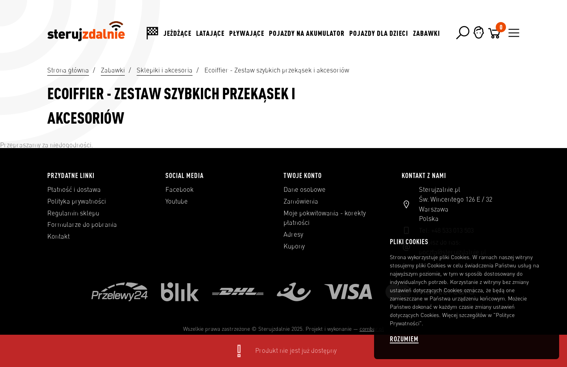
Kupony (294, 246)
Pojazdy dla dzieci (378, 33)
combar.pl (371, 328)
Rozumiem (404, 339)
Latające (210, 33)
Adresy (293, 234)
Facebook (179, 189)
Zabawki (426, 33)
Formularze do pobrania (82, 224)
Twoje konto (303, 175)
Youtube (176, 201)
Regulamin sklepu (73, 213)
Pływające (246, 33)
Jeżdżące (177, 33)
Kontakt (58, 236)
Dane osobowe (305, 189)
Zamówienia (301, 201)
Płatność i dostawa (74, 189)
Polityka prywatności (76, 201)
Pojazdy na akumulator (307, 33)
